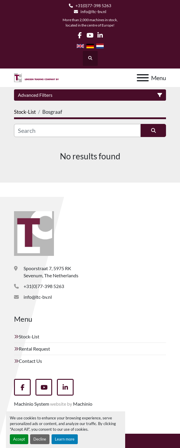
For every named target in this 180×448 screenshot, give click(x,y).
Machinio (82, 404)
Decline (39, 439)
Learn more (65, 439)
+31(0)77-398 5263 (93, 5)
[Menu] (143, 77)
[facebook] (80, 35)
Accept (19, 439)
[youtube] (90, 35)
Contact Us (30, 361)
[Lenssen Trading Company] (34, 233)
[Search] (77, 130)
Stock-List (29, 336)
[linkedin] (100, 35)
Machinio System (31, 404)
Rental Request (34, 348)
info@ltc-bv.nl (93, 11)
